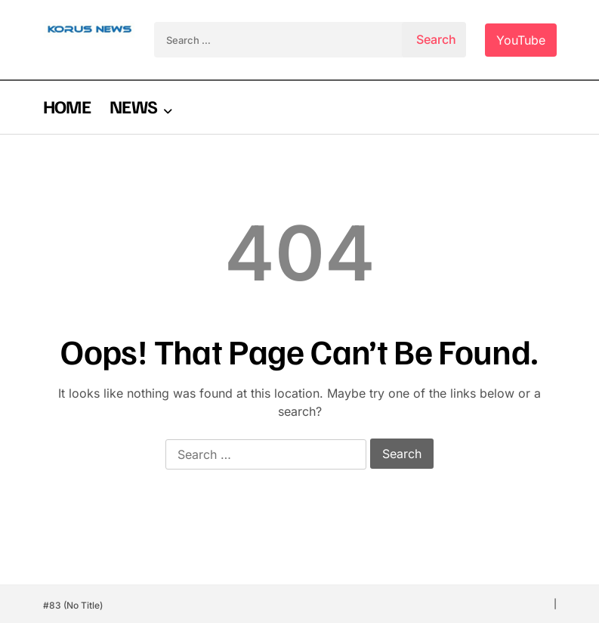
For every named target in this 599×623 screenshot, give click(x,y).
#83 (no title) (73, 605)
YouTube (520, 40)
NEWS (133, 106)
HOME (67, 106)
